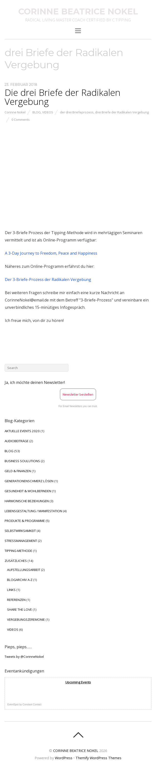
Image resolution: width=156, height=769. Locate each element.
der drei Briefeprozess (77, 112)
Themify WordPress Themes (98, 758)
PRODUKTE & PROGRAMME (25, 521)
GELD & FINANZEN (18, 471)
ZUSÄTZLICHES (16, 561)
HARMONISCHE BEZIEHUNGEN (27, 501)
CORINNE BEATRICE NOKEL (75, 750)
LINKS (11, 590)
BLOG (36, 112)
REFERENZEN (16, 600)
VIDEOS (47, 112)
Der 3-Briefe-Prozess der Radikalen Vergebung (48, 279)
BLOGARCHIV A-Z (19, 580)
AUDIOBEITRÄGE (17, 441)
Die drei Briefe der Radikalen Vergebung (62, 97)
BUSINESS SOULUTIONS (22, 461)
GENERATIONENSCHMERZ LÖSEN (29, 481)
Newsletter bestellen (78, 394)
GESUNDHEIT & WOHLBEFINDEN (28, 491)
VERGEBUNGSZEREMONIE (26, 619)
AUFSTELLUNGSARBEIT (23, 570)
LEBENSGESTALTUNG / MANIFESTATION (33, 511)
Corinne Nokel (15, 112)
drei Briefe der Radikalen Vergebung (122, 112)
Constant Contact (31, 704)
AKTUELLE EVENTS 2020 (22, 431)
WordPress (63, 758)
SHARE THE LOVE (19, 609)
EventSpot (13, 704)
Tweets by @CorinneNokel (24, 656)
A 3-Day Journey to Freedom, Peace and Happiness (51, 253)
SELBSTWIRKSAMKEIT (20, 531)
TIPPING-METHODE (18, 551)
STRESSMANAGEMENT (21, 541)
